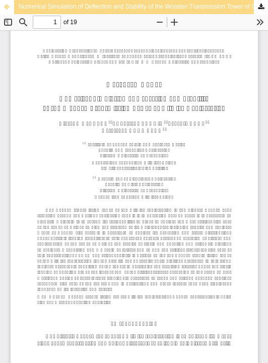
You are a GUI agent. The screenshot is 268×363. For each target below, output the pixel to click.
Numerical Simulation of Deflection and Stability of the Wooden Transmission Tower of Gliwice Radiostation (143, 6)
